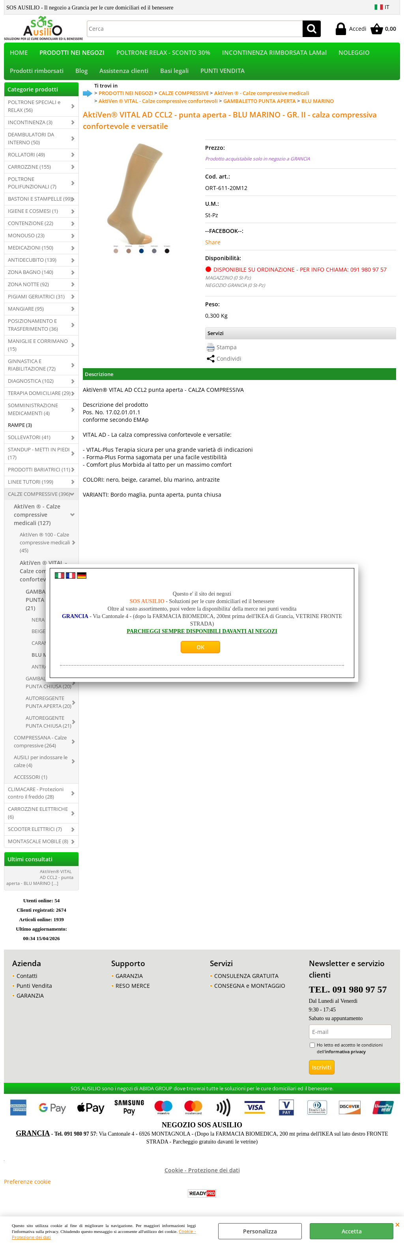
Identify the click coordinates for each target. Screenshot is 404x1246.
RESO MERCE (133, 991)
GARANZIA (30, 1000)
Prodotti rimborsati (37, 75)
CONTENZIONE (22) (30, 228)
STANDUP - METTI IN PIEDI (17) (39, 458)
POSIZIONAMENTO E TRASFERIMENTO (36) (33, 329)
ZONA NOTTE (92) (28, 289)
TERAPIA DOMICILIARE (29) (39, 398)
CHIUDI (397, 1224)
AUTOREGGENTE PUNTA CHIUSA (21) (48, 726)
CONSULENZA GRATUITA (246, 981)
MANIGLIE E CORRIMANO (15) (38, 350)
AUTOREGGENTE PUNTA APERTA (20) (48, 707)
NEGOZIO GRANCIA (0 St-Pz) (235, 290)
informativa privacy (345, 1057)
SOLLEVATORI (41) (29, 442)
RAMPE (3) (20, 430)
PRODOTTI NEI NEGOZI (72, 54)
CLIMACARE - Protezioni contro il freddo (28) (36, 798)
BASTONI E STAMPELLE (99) (40, 204)
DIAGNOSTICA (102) (31, 386)
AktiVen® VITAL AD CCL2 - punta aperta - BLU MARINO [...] (39, 882)
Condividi (229, 363)
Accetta (352, 1231)
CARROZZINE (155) (29, 171)
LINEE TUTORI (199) (30, 486)
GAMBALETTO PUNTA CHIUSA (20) (48, 687)
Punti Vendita (34, 991)
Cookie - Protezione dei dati (202, 1175)
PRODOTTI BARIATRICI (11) (39, 474)
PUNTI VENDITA (222, 75)
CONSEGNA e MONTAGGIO (249, 991)
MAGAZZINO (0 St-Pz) (228, 282)
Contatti (27, 981)
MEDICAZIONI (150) (30, 252)
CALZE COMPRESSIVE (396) (39, 499)
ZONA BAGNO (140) (30, 277)
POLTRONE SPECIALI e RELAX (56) (34, 111)
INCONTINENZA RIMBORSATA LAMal (274, 54)
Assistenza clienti (123, 75)
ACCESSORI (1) (30, 782)
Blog (81, 75)
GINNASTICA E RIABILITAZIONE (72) (32, 370)
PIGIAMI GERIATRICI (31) (36, 301)
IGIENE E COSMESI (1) (33, 216)
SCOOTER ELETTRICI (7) (35, 834)
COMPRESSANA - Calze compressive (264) (40, 746)
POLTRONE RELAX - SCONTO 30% (163, 54)
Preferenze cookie (27, 1187)
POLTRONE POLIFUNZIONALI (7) (32, 188)
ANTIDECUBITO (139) (32, 264)
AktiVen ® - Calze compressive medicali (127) (37, 520)
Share (213, 247)
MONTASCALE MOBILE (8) (38, 846)
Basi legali (174, 75)
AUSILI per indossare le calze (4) (40, 766)
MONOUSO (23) (26, 240)
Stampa (227, 352)
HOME (19, 54)
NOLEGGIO (354, 54)
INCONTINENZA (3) (30, 127)
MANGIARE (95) (26, 313)
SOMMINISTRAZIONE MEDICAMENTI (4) (33, 414)
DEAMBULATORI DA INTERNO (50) (31, 143)
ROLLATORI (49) (26, 159)
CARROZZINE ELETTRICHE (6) (38, 818)
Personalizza (260, 1231)
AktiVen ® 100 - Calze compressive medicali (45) (45, 547)
